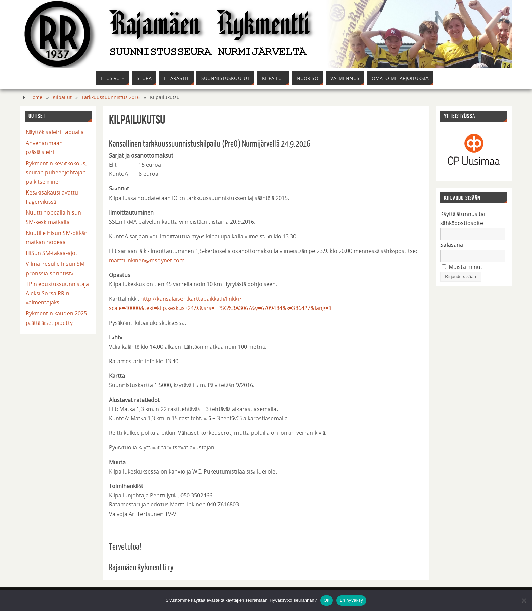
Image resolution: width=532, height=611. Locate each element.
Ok (326, 600)
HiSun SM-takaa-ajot (51, 253)
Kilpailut (62, 97)
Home (35, 97)
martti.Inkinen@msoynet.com (147, 260)
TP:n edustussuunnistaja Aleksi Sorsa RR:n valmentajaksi (57, 293)
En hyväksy (351, 600)
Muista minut (462, 267)
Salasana (451, 244)
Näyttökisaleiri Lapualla (55, 132)
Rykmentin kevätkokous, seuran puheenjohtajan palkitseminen (56, 172)
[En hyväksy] (523, 600)
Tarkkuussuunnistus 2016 (110, 97)
